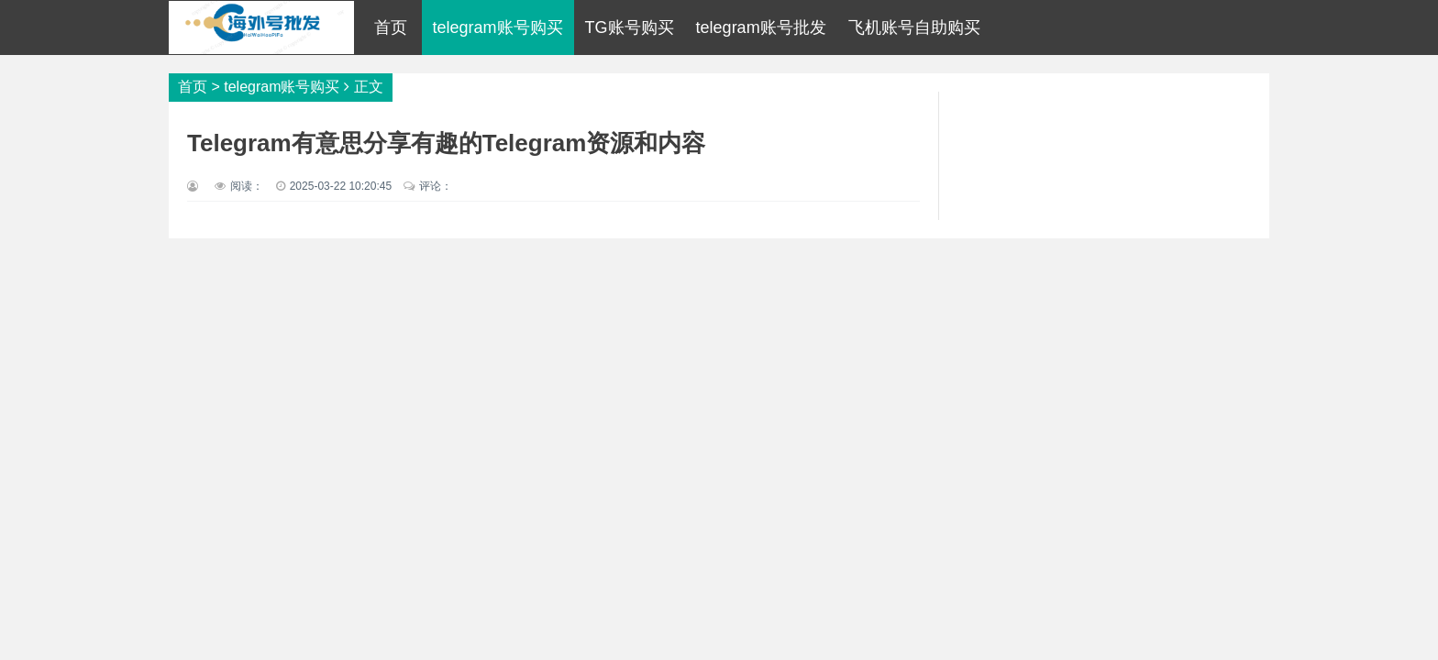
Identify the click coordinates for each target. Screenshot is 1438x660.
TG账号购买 (629, 27)
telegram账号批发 (761, 27)
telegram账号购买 (498, 27)
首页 (390, 27)
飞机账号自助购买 (914, 27)
